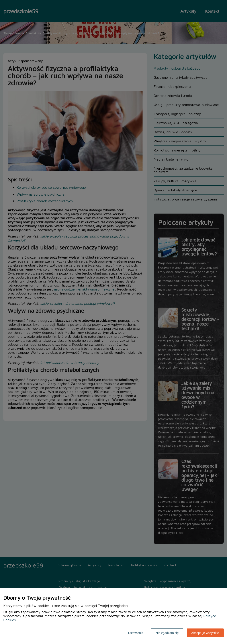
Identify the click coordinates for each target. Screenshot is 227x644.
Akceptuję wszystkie (205, 633)
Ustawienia (135, 633)
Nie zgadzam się (167, 633)
